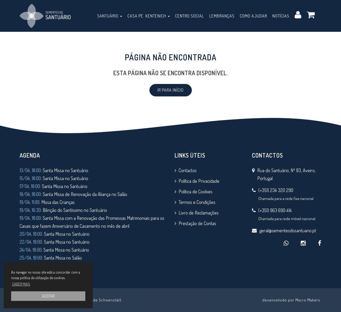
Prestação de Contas (197, 223)
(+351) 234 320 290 (275, 190)
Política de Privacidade (199, 181)
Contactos (188, 170)
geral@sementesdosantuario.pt (287, 230)
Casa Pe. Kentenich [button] (148, 16)
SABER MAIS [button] (21, 284)
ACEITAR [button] (48, 296)
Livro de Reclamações (199, 213)
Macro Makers (307, 299)
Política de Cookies (195, 191)
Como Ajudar (253, 16)
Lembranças (221, 16)
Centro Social (189, 16)
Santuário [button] (109, 16)
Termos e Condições (197, 202)
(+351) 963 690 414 (275, 210)
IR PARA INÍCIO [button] (170, 90)
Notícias (280, 16)
